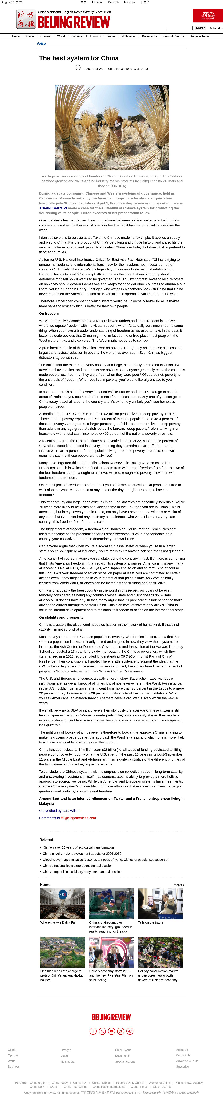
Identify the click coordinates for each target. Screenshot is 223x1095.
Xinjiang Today (200, 36)
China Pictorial (101, 1082)
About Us (182, 1049)
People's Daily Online (129, 1082)
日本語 (145, 2)
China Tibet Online (75, 1086)
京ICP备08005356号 (148, 1092)
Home (16, 36)
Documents (149, 36)
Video (111, 36)
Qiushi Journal (162, 1086)
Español (97, 2)
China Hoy (79, 1082)
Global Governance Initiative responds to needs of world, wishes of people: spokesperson (106, 859)
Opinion (45, 36)
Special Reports (173, 36)
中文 (83, 2)
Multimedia (128, 36)
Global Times (139, 1086)
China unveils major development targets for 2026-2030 (82, 853)
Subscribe (216, 28)
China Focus (123, 1050)
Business (77, 36)
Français (129, 2)
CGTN (54, 1086)
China (30, 36)
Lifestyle (95, 36)
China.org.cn (38, 1082)
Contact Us (183, 1055)
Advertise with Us (187, 1061)
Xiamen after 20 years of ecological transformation (78, 847)
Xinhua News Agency (189, 1082)
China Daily (37, 1086)
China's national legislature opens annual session (77, 865)
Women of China (159, 1082)
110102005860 (186, 1092)
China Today (60, 1082)
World (61, 36)
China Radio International (109, 1086)
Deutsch (113, 2)
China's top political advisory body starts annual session (82, 872)
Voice (41, 43)
